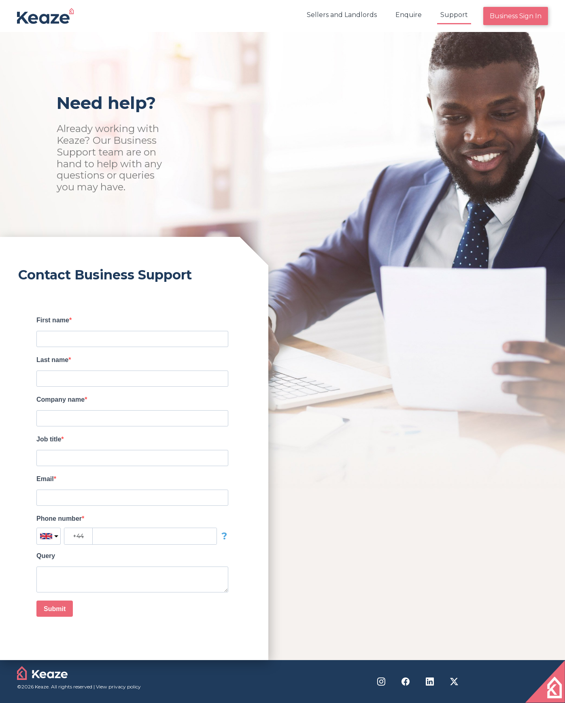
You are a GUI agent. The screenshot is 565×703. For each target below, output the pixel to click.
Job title (48, 439)
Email (45, 478)
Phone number (59, 518)
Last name (52, 359)
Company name (60, 399)
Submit (55, 608)
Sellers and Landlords (342, 15)
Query (45, 555)
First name (52, 320)
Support (454, 15)
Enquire (408, 15)
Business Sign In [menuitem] (516, 16)
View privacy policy (118, 687)
